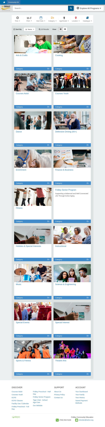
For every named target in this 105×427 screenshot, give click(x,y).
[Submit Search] (71, 8)
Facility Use (16, 403)
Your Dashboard (82, 392)
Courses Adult (17, 392)
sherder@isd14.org (86, 420)
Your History (80, 397)
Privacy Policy (59, 395)
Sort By (17, 29)
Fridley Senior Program (41, 397)
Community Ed (13, 2)
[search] (40, 8)
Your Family (80, 395)
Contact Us (58, 397)
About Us (57, 392)
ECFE (14, 397)
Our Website (37, 405)
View (54, 29)
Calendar (25, 403)
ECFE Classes (17, 401)
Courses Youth (17, 395)
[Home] (4, 2)
